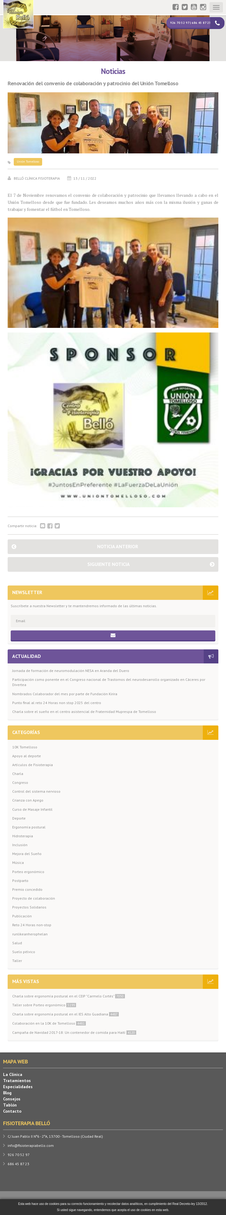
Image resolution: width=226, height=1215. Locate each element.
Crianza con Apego (27, 800)
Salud (17, 943)
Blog (7, 1093)
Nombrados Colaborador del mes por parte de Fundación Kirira (64, 694)
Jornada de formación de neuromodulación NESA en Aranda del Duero (70, 670)
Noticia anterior (117, 546)
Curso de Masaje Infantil (32, 809)
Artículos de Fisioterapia (32, 764)
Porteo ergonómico (28, 871)
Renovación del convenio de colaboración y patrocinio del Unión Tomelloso (93, 83)
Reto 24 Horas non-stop (31, 925)
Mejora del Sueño (27, 853)
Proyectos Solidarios (29, 907)
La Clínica (12, 1074)
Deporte (19, 818)
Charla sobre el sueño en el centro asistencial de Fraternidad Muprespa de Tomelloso (84, 711)
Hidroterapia (22, 836)
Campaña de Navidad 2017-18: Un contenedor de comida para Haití (74, 1032)
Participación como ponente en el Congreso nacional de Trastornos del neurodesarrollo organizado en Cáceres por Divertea (108, 682)
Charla (17, 773)
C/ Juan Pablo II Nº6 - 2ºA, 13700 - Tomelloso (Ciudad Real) (55, 1136)
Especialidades (18, 1086)
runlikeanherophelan (30, 934)
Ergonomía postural (29, 827)
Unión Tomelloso (28, 161)
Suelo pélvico (23, 951)
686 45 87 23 (18, 1164)
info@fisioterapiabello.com (31, 1145)
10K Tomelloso (24, 747)
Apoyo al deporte (26, 756)
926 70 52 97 (19, 1154)
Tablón (10, 1105)
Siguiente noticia (108, 564)
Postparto (20, 880)
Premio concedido (27, 889)
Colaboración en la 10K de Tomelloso (49, 1023)
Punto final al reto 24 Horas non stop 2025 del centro (56, 702)
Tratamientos (17, 1080)
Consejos (11, 1099)
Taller (17, 960)
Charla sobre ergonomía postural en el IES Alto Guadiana (65, 1014)
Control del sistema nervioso (36, 791)
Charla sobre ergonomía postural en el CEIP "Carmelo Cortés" (68, 996)
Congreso (20, 782)
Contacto (12, 1111)
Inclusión (19, 844)
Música (18, 862)
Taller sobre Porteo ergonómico (44, 1005)
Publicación (22, 916)
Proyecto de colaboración (33, 898)
